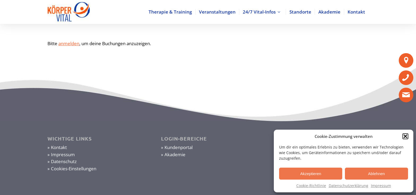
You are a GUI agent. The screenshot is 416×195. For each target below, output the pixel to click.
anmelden (68, 43)
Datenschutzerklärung (348, 185)
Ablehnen (376, 173)
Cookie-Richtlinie (311, 185)
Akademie (174, 154)
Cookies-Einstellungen (73, 169)
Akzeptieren (310, 173)
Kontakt (59, 147)
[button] (405, 136)
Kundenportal (178, 147)
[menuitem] (170, 12)
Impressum (381, 185)
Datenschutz (64, 161)
